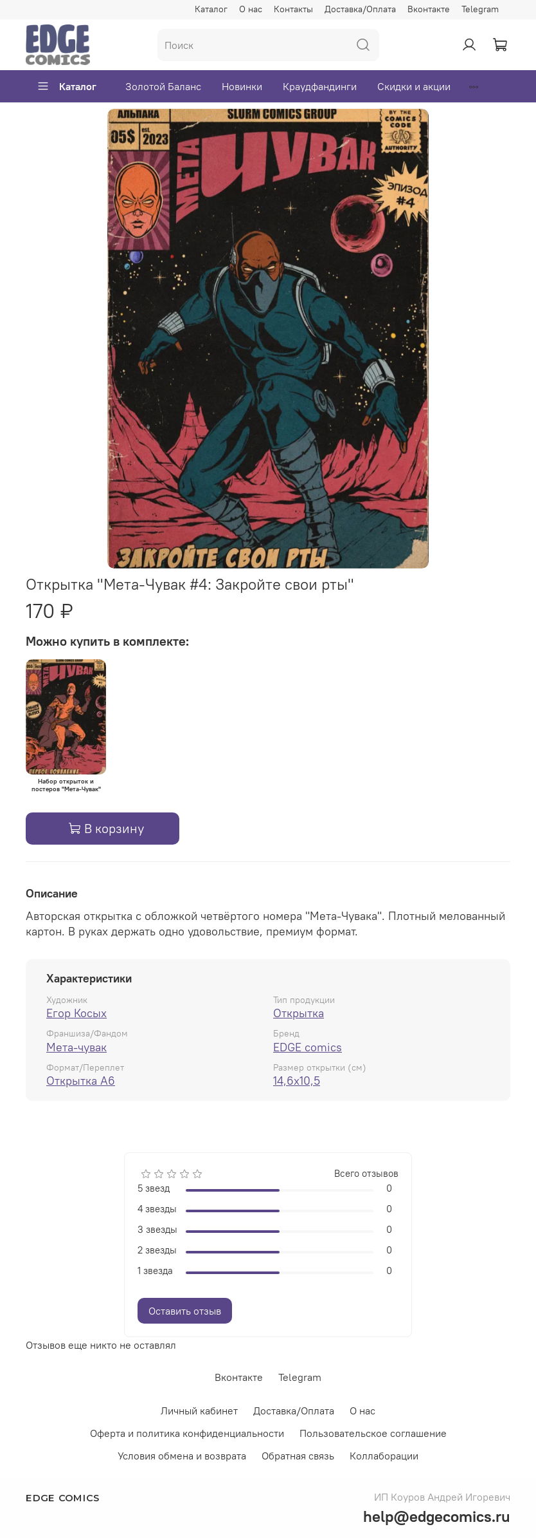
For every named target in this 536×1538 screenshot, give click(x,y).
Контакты (293, 9)
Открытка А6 (80, 1080)
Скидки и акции (414, 86)
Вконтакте (428, 9)
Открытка (298, 1013)
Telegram (480, 9)
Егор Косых (76, 1013)
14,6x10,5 (296, 1080)
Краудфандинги (320, 86)
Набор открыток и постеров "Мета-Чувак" (66, 785)
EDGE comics (307, 1047)
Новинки (242, 86)
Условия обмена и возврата (182, 1455)
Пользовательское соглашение (373, 1433)
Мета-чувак (76, 1047)
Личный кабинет (199, 1410)
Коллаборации (384, 1455)
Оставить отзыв (184, 1310)
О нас (250, 9)
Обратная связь (298, 1455)
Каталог (211, 9)
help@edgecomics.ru (436, 1516)
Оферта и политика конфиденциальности (187, 1433)
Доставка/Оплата (360, 9)
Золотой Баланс (163, 86)
